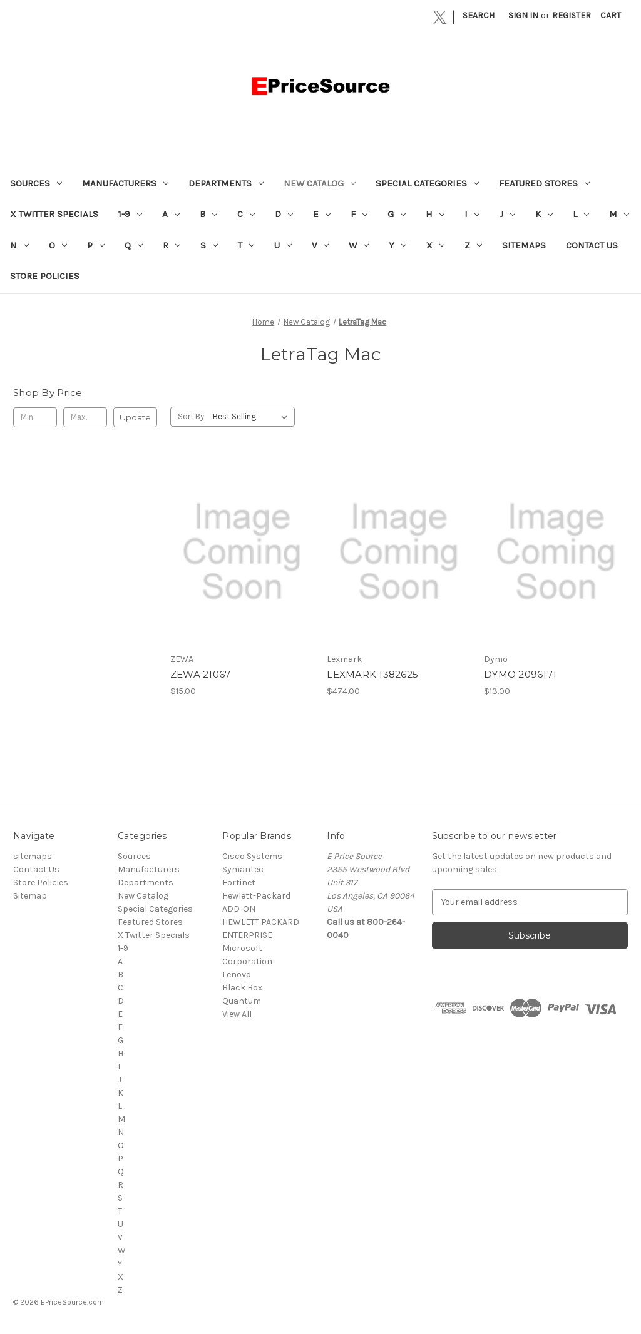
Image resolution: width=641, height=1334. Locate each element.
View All (237, 1014)
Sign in (523, 15)
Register (571, 15)
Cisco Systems (252, 856)
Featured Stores (544, 183)
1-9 (130, 214)
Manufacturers (125, 183)
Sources (36, 183)
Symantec (243, 869)
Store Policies (44, 276)
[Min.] (35, 417)
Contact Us (592, 245)
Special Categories (427, 183)
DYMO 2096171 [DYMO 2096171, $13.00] (520, 674)
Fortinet (238, 882)
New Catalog (320, 183)
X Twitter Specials (54, 214)
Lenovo (236, 974)
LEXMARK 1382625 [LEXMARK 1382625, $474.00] (372, 674)
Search (479, 15)
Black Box (242, 987)
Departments (226, 183)
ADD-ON (238, 909)
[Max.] (85, 417)
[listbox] (252, 416)
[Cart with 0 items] (610, 15)
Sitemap (30, 895)
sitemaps (524, 245)
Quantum (241, 1000)
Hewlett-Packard (256, 895)
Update (135, 417)
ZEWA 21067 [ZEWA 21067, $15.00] (200, 674)
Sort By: (192, 416)
